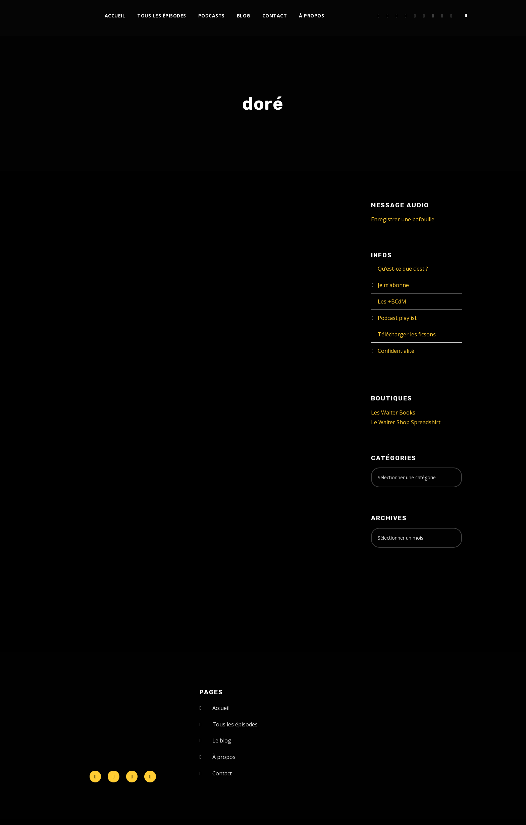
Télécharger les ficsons (407, 334)
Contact (274, 15)
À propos (311, 15)
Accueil (115, 15)
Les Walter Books (393, 412)
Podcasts (211, 15)
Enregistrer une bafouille (402, 219)
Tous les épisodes (161, 15)
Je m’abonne (393, 285)
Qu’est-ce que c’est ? (403, 268)
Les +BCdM (392, 301)
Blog (243, 15)
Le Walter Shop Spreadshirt (405, 422)
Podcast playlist (397, 318)
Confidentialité (396, 350)
